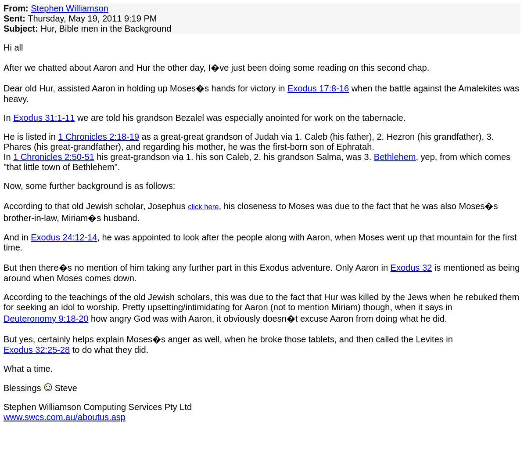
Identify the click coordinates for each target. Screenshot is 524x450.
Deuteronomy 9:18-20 (46, 318)
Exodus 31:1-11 (44, 118)
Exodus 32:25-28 (37, 350)
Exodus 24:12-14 (64, 237)
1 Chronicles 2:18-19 (99, 137)
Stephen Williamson (69, 8)
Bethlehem (395, 157)
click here (203, 207)
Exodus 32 (411, 267)
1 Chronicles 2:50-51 (53, 157)
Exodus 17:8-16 (318, 88)
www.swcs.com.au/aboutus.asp (65, 417)
